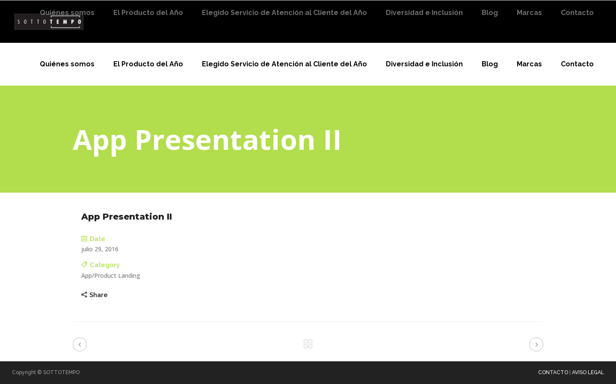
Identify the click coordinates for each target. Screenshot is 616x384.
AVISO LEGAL (588, 372)
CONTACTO (553, 372)
